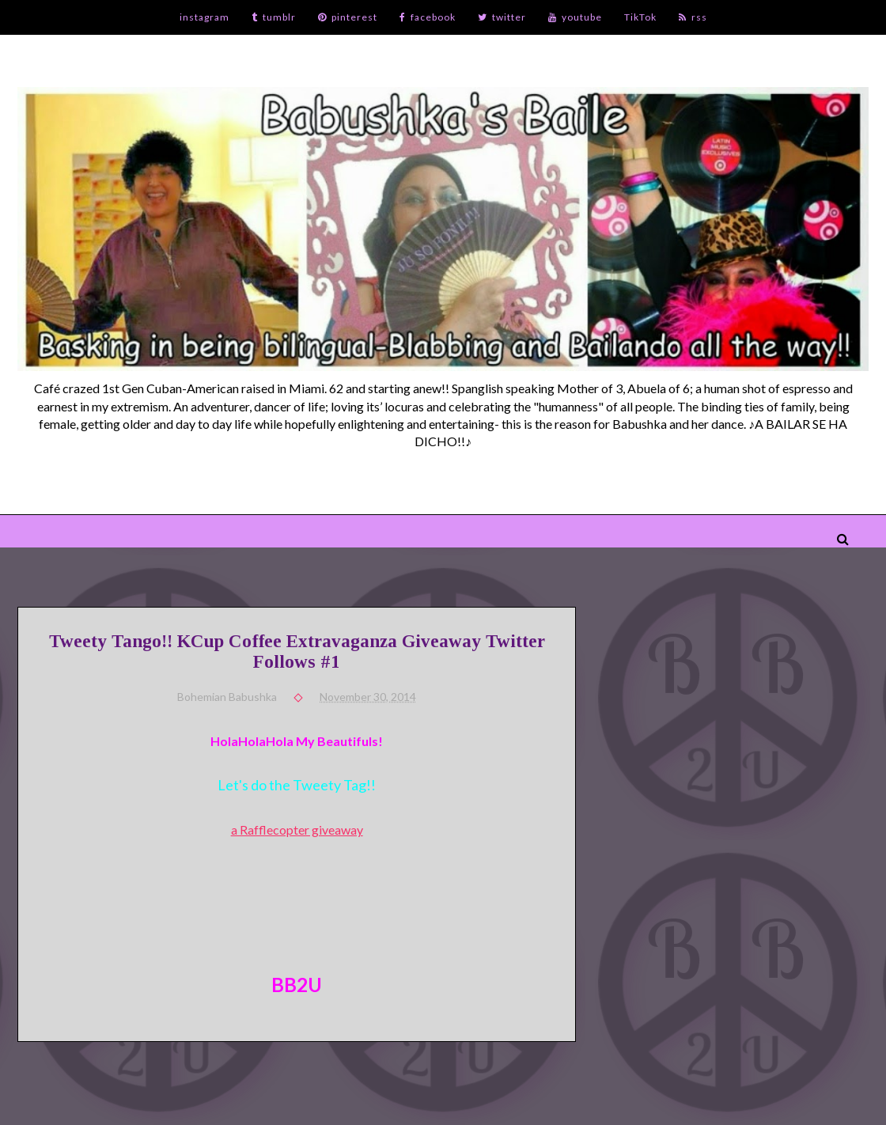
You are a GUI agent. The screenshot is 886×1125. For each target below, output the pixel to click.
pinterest (347, 17)
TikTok (640, 17)
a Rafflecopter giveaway (297, 829)
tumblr (274, 17)
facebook (427, 17)
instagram (204, 17)
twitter (502, 17)
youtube (575, 17)
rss (693, 17)
